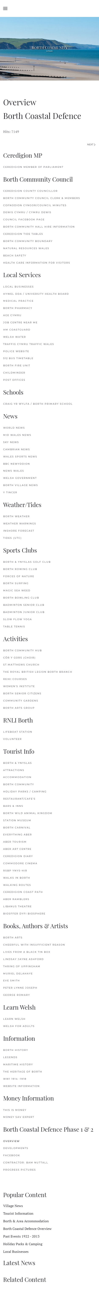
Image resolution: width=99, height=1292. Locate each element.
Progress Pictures (19, 1169)
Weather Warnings (19, 523)
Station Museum (17, 820)
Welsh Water (14, 336)
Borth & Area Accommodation (26, 1221)
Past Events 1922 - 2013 (21, 1236)
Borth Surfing (16, 583)
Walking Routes (17, 885)
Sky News (11, 442)
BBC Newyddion (16, 463)
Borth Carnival (17, 827)
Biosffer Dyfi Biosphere (24, 913)
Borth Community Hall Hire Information (39, 226)
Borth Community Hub (22, 650)
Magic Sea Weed (16, 590)
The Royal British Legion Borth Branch (37, 671)
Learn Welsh (14, 1018)
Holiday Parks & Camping (22, 1244)
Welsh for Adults (19, 1026)
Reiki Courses (15, 679)
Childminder (14, 372)
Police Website (16, 351)
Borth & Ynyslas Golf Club (27, 561)
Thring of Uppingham (21, 966)
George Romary (16, 994)
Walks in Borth (16, 877)
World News (14, 427)
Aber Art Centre (17, 848)
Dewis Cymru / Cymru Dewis (27, 212)
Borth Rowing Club (20, 569)
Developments (15, 1148)
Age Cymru (12, 315)
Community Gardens (20, 700)
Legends (10, 1057)
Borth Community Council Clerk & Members (41, 198)
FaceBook (11, 1155)
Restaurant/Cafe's (19, 798)
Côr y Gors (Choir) (19, 657)
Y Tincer (10, 492)
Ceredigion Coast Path (23, 892)
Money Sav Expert (18, 1117)
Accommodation (17, 777)
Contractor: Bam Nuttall (25, 1162)
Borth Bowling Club (21, 597)
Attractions (13, 770)
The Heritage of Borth (22, 1071)
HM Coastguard (16, 329)
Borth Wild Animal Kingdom (27, 813)
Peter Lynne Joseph (20, 987)
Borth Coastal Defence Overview (27, 1228)
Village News (13, 1205)
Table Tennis (14, 626)
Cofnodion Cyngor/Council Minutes (35, 205)
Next (91, 144)
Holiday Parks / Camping (25, 791)
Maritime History (18, 1064)
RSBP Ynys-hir (15, 870)
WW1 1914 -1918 (14, 1078)
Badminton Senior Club (23, 604)
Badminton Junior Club (24, 612)
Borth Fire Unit (16, 365)
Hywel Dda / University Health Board (36, 293)
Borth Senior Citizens (22, 693)
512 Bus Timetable (18, 358)
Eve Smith (11, 980)
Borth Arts (13, 937)
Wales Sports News (20, 456)
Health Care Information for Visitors (36, 262)
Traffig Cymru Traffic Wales (28, 344)
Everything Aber (17, 834)
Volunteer (12, 739)
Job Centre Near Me (20, 322)
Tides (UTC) (12, 537)
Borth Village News (20, 485)
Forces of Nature (18, 576)
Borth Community (18, 784)
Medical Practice (18, 300)
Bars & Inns (13, 805)
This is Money (14, 1110)
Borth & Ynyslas (17, 762)
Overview (11, 1141)
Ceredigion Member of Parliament (33, 166)
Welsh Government (20, 478)
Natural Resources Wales (26, 248)
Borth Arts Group (19, 707)
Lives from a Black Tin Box (26, 951)
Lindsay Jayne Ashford (23, 959)
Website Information (21, 1086)
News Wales (13, 470)
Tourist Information (18, 1213)
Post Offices (14, 379)
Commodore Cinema (20, 863)
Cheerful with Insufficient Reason (34, 944)
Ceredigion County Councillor (30, 190)
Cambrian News (16, 449)
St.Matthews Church (21, 664)
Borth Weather (16, 516)
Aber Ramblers (16, 899)
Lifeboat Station (17, 731)
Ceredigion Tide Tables (23, 233)
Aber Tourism (15, 841)
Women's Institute (19, 686)
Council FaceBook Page (24, 219)
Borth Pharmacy (17, 308)
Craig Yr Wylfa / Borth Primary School (38, 403)
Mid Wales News (17, 434)
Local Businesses (18, 286)
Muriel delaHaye (18, 973)
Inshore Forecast (18, 530)
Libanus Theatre (17, 906)
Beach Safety (14, 255)
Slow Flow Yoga (17, 619)
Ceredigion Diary (18, 856)
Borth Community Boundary (28, 241)
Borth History (15, 1050)
